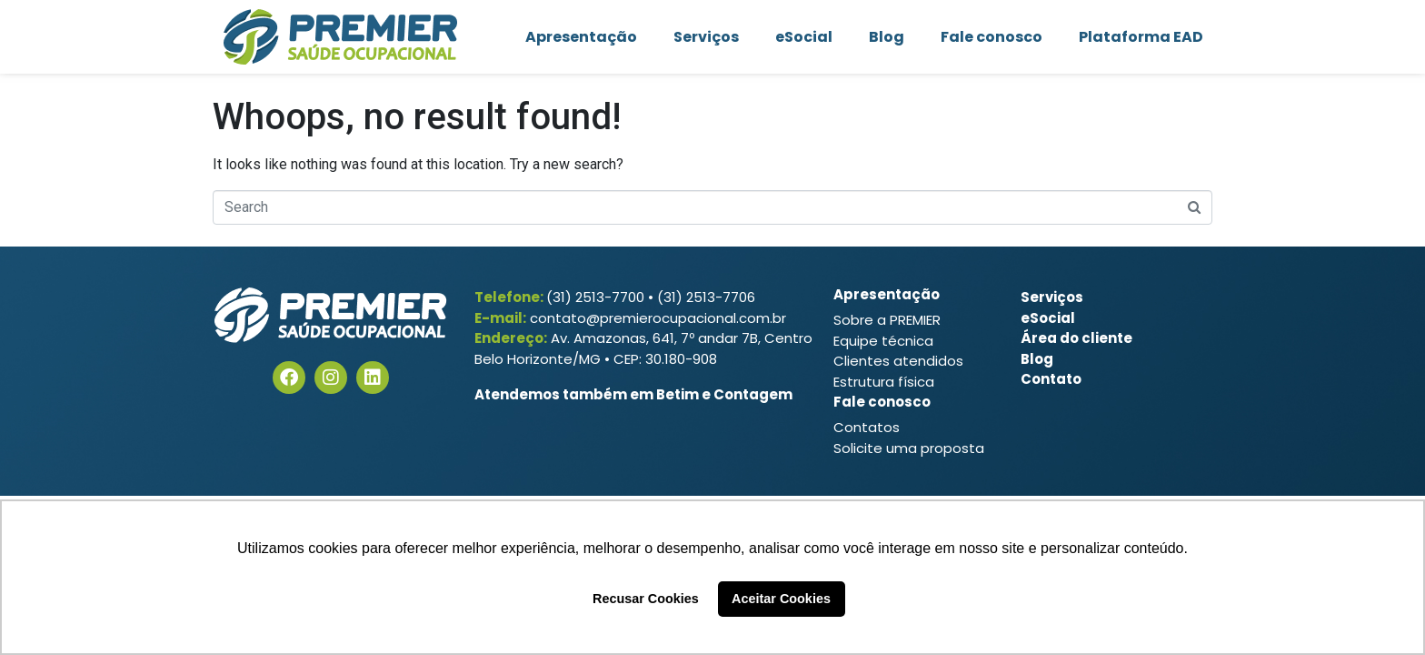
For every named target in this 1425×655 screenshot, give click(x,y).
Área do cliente (1076, 338)
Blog (886, 36)
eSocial (803, 36)
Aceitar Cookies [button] (781, 598)
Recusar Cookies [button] (646, 598)
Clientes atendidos (898, 360)
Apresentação (581, 36)
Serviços (706, 36)
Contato (1051, 378)
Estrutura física (883, 381)
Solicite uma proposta (908, 448)
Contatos (866, 427)
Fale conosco (991, 36)
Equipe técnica (883, 340)
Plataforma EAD (1141, 36)
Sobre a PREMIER (887, 319)
